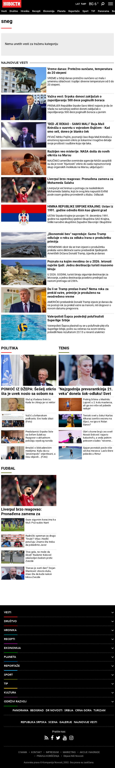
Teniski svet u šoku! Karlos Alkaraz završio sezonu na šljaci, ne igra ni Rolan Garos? (98, 420)
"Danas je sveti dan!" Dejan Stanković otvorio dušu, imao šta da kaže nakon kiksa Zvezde (40, 573)
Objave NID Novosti (73, 756)
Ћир (83, 4)
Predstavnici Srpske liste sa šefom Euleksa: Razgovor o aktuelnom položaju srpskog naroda (39, 436)
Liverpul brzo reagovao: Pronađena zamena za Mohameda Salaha (80, 181)
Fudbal (8, 468)
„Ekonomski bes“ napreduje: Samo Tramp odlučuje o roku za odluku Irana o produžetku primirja (79, 237)
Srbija (68, 710)
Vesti (4, 11)
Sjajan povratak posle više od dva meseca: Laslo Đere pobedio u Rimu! (98, 450)
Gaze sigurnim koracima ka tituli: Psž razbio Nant (41, 521)
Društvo (14, 11)
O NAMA (22, 752)
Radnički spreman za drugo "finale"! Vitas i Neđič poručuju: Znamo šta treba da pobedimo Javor (41, 540)
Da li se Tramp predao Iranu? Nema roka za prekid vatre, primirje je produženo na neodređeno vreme (78, 292)
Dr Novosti (54, 710)
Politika (9, 348)
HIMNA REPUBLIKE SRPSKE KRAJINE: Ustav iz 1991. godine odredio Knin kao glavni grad (80, 208)
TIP (93, 11)
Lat (78, 4)
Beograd (37, 710)
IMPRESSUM (52, 752)
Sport (85, 11)
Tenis (64, 348)
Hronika (25, 11)
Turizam (99, 710)
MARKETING (69, 752)
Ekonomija (48, 11)
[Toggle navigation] (110, 4)
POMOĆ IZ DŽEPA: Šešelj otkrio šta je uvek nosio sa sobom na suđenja (28, 393)
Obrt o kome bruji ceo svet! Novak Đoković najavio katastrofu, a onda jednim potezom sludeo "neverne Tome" (98, 436)
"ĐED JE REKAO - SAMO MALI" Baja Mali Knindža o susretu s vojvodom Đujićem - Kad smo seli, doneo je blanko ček (78, 127)
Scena (53, 722)
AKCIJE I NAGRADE (90, 752)
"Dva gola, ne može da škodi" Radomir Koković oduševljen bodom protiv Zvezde (39, 556)
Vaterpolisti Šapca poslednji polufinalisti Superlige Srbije (75, 318)
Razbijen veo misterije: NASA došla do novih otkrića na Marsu (78, 153)
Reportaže (74, 11)
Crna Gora (83, 710)
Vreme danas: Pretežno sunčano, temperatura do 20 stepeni (79, 71)
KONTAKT (36, 752)
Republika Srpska (33, 722)
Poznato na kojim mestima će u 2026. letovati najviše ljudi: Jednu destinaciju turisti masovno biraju (80, 265)
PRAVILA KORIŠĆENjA (48, 756)
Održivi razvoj (59, 701)
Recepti (36, 11)
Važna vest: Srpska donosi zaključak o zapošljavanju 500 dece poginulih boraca (76, 98)
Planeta (61, 11)
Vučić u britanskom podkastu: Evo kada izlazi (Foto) (39, 418)
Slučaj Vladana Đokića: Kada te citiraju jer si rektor (40, 401)
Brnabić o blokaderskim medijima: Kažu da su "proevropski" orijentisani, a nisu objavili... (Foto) (41, 452)
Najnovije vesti (14, 63)
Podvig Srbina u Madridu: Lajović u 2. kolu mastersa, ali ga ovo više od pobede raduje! (98, 404)
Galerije (65, 722)
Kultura (59, 692)
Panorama (103, 11)
